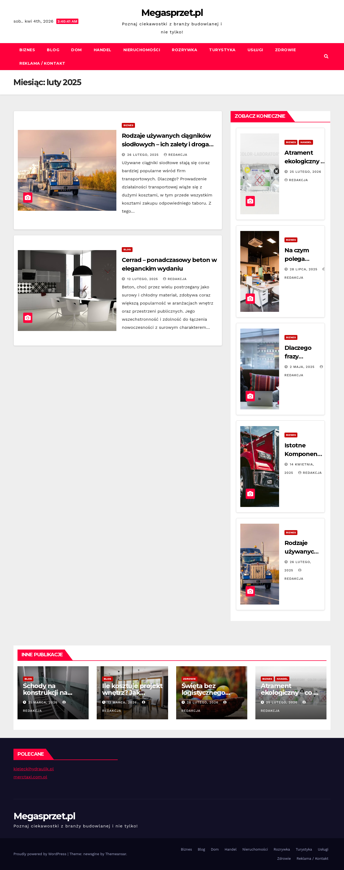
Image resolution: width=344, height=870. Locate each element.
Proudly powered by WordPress (40, 854)
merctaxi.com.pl (30, 776)
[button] (326, 56)
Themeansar (115, 854)
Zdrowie (285, 49)
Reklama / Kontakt (42, 63)
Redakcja (175, 155)
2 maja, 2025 (303, 367)
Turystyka (222, 49)
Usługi (255, 49)
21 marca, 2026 (43, 702)
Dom (76, 49)
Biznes (27, 49)
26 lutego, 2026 (203, 702)
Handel (103, 49)
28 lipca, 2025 (304, 269)
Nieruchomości (141, 49)
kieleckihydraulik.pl (33, 768)
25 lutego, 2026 (305, 172)
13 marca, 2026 (122, 702)
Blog (53, 49)
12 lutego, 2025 (143, 279)
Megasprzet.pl (172, 12)
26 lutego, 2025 (143, 155)
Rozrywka (184, 49)
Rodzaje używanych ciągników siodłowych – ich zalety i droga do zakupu (166, 144)
